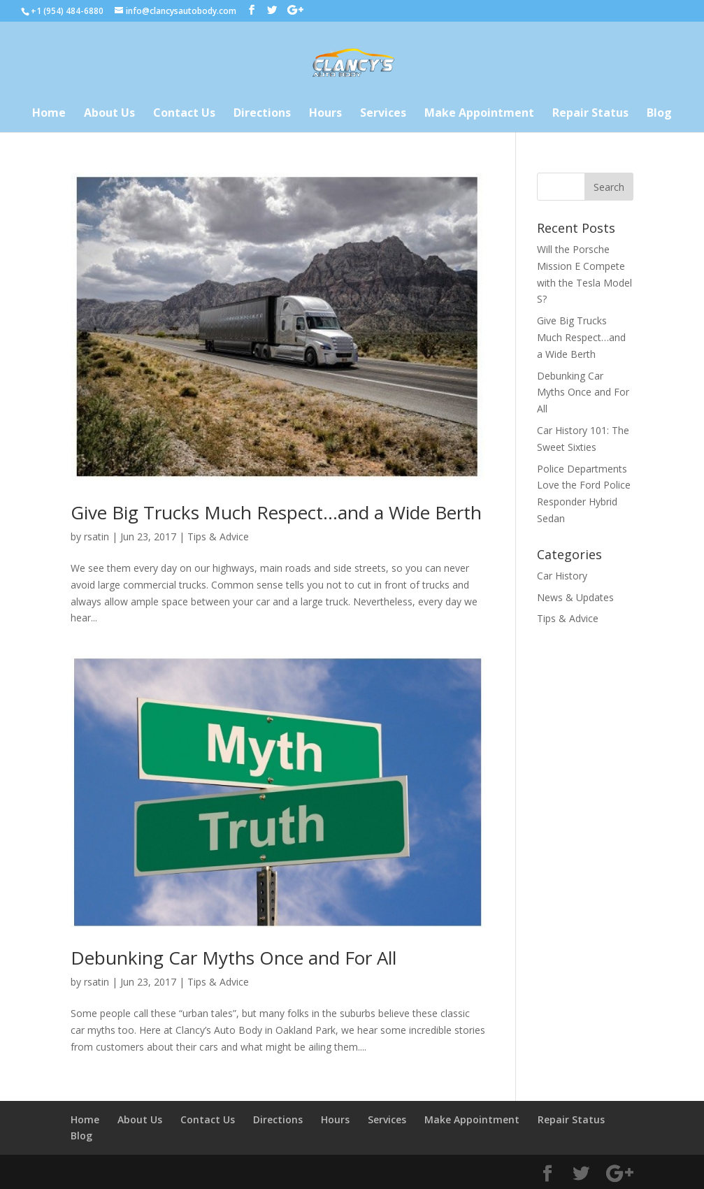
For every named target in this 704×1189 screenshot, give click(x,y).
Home (49, 114)
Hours (325, 114)
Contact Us (184, 114)
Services (383, 114)
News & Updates (575, 597)
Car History (562, 575)
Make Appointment (479, 114)
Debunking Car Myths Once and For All (233, 957)
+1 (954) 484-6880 (67, 11)
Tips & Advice (218, 536)
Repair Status (590, 114)
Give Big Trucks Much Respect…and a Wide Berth (276, 512)
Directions (262, 114)
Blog (659, 114)
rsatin (96, 536)
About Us (109, 114)
